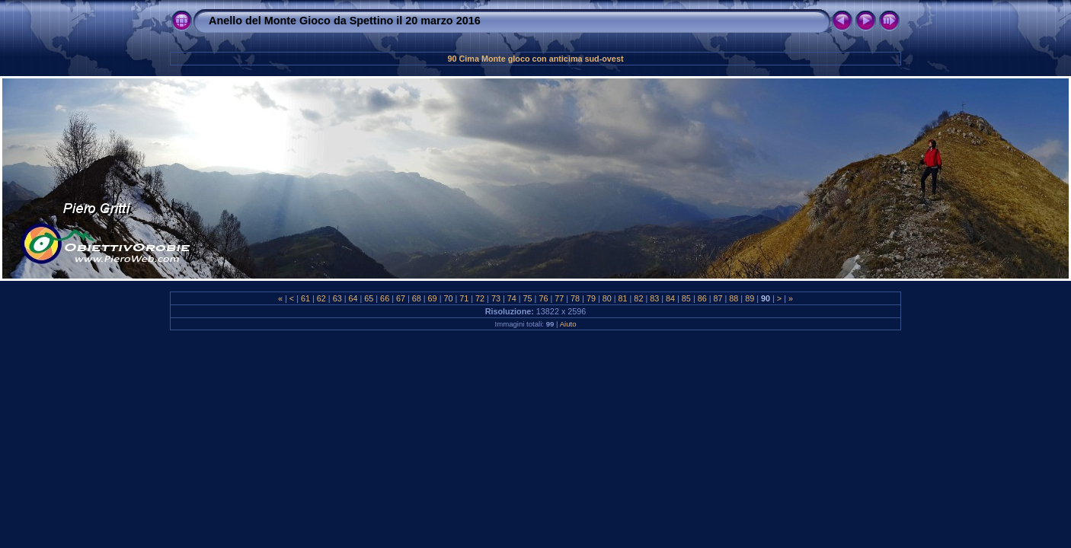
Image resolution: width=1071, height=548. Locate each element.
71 (464, 298)
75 (528, 298)
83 (654, 298)
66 (385, 298)
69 (433, 298)
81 (623, 298)
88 (733, 298)
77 (559, 298)
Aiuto (568, 324)
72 (480, 298)
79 (591, 298)
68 (417, 298)
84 (670, 298)
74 (512, 298)
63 (337, 298)
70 (448, 298)
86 (702, 298)
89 (749, 298)
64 (353, 298)
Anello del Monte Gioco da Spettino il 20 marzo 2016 (345, 20)
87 (718, 298)
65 (369, 298)
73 (496, 298)
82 (638, 298)
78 (575, 298)
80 (607, 298)
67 (401, 298)
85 (686, 298)
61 (305, 298)
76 (543, 298)
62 (321, 298)
